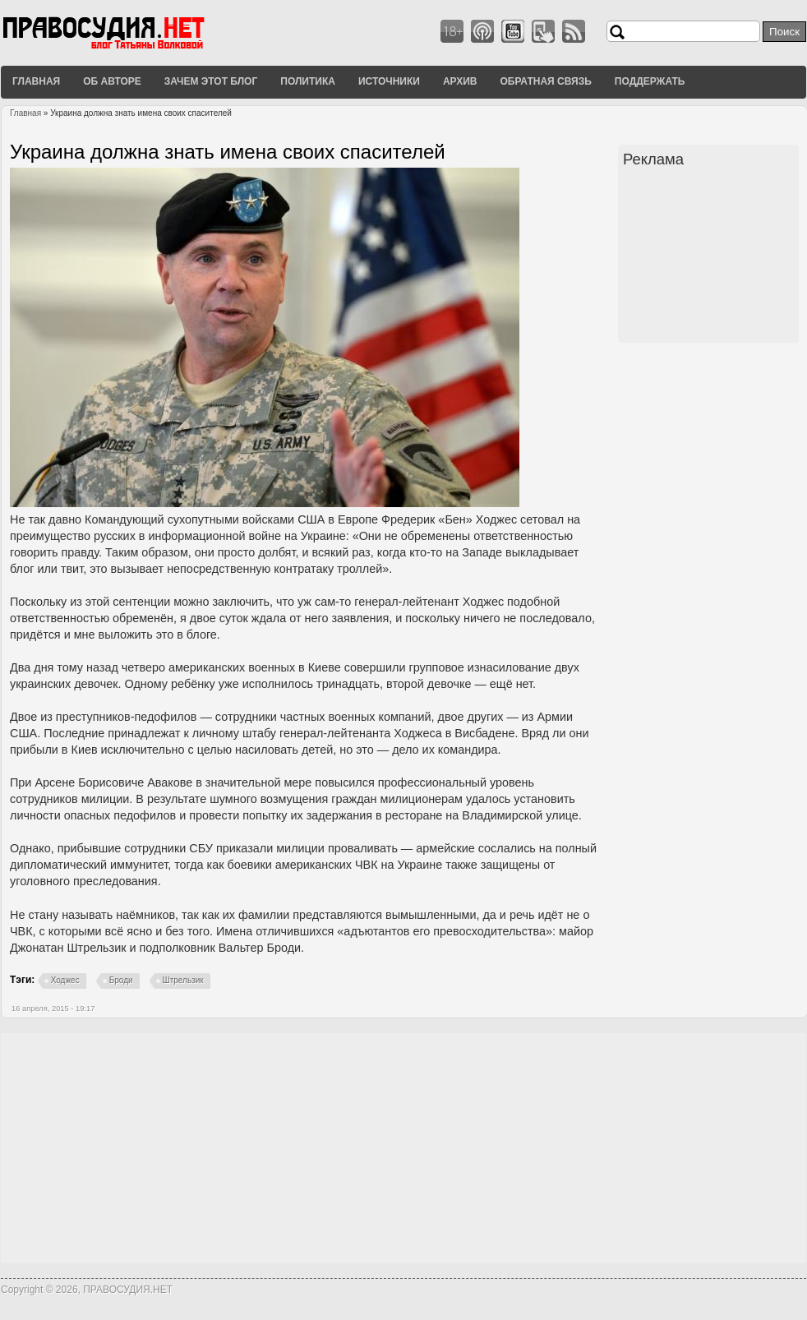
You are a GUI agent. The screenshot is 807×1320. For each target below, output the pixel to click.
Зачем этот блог (210, 81)
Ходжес (65, 980)
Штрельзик (183, 980)
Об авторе (112, 81)
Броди (121, 980)
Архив (460, 81)
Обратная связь (545, 81)
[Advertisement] (711, 257)
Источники (389, 81)
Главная (36, 81)
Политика (307, 81)
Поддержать (650, 81)
